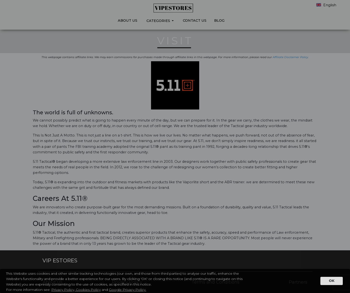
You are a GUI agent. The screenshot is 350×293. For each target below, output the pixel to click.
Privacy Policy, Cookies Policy (76, 289)
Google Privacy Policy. (127, 289)
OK (331, 281)
